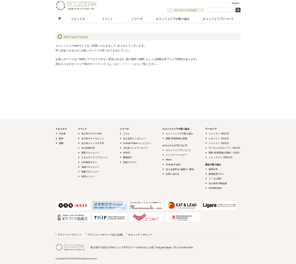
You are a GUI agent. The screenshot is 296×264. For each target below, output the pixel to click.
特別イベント (88, 176)
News (168, 159)
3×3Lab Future (173, 164)
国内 (61, 138)
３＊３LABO (215, 178)
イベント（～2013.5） (219, 143)
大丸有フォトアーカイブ (135, 147)
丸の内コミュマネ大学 (92, 143)
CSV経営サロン (89, 162)
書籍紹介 (127, 157)
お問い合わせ (172, 173)
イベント (107, 18)
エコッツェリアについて (218, 18)
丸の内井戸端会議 (218, 183)
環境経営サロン (216, 173)
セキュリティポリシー (140, 234)
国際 (61, 143)
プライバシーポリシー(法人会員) (105, 234)
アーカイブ (211, 128)
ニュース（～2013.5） (219, 133)
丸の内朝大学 (88, 147)
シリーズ (137, 18)
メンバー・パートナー (176, 154)
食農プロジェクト (90, 171)
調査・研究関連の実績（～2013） (224, 152)
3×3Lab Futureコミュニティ (137, 143)
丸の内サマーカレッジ (92, 138)
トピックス (78, 18)
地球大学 (213, 169)
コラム (126, 133)
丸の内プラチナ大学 (91, 133)
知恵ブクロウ (130, 162)
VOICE (126, 152)
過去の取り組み (213, 164)
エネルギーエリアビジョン (95, 157)
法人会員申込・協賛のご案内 (180, 169)
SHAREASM (215, 188)
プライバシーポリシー (69, 234)
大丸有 (62, 133)
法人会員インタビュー (134, 138)
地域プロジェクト (90, 167)
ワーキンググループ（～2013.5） (224, 147)
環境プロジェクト (90, 152)
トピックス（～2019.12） (221, 157)
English (235, 3)
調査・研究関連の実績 (176, 138)
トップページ (126, 64)
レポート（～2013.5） (219, 138)
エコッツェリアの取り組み (173, 18)
